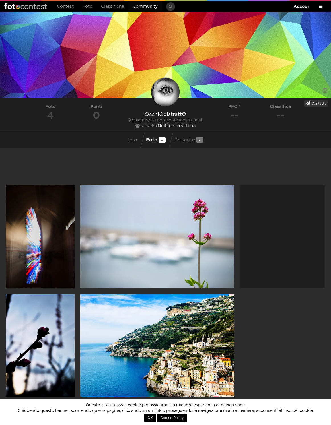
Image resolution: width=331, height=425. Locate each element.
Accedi (301, 6)
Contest (65, 6)
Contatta (316, 103)
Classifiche (112, 6)
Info (132, 140)
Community (145, 6)
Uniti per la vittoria (177, 126)
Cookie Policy (172, 418)
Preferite (188, 140)
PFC (234, 106)
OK (150, 418)
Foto (87, 6)
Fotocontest (25, 6)
